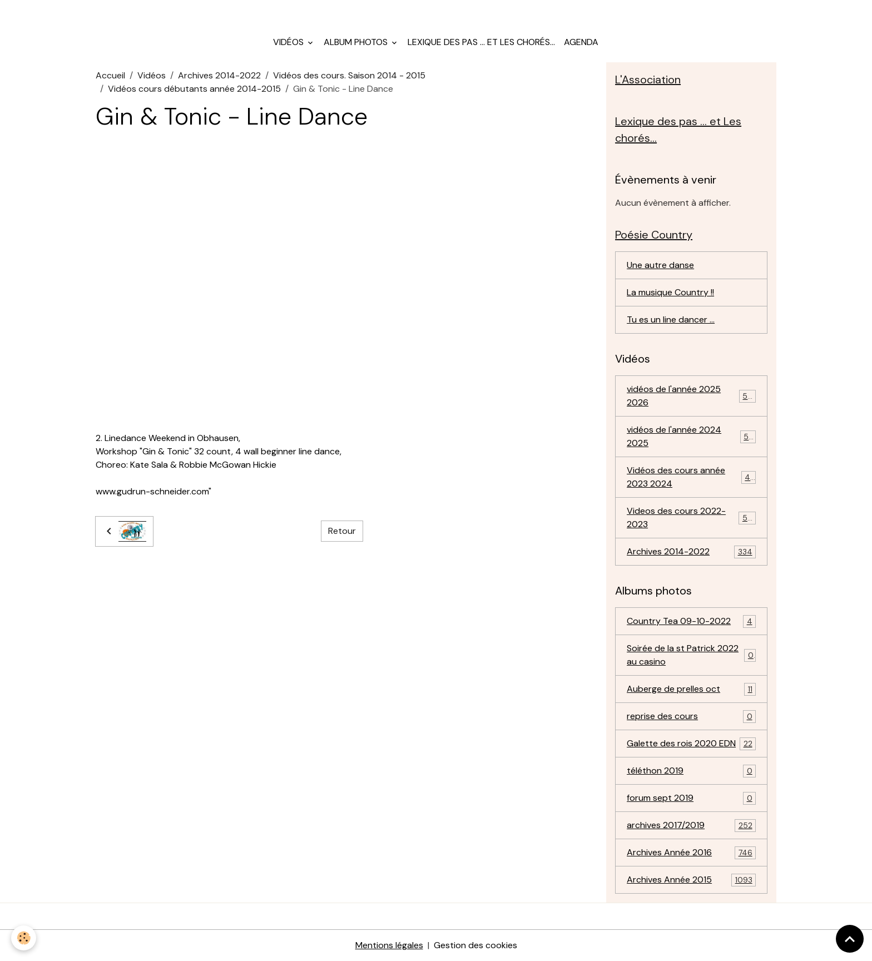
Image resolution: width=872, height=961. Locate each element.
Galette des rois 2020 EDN (691, 743)
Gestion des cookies (475, 945)
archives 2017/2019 (691, 825)
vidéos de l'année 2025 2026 (691, 395)
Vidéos (289, 42)
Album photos (357, 42)
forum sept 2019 (691, 798)
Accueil (110, 75)
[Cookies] (23, 937)
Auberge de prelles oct (691, 689)
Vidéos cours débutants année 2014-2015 (194, 89)
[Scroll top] (850, 939)
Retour (342, 531)
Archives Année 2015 (691, 880)
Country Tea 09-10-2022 (691, 621)
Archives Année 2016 (691, 852)
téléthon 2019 (691, 771)
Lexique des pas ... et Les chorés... (481, 42)
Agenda (581, 42)
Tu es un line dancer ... (671, 319)
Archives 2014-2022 (219, 75)
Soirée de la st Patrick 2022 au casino (691, 654)
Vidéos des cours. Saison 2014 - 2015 (349, 75)
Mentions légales (389, 945)
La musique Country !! (670, 292)
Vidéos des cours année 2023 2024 (691, 476)
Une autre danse (660, 265)
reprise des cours (691, 716)
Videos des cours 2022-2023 (691, 517)
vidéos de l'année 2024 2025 (691, 436)
